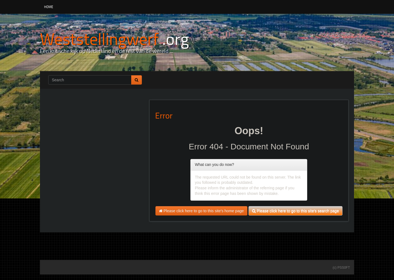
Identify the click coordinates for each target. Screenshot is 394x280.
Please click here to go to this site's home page (201, 211)
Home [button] (48, 6)
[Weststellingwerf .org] (114, 38)
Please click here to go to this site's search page (295, 211)
